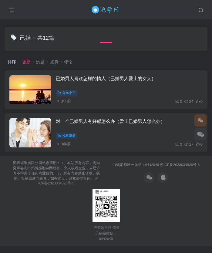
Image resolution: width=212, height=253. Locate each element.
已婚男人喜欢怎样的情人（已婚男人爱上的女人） (107, 80)
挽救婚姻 (68, 141)
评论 (68, 61)
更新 (26, 61)
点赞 (54, 61)
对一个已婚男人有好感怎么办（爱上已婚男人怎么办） (111, 126)
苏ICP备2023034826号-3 (180, 171)
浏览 (40, 61)
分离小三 (68, 94)
